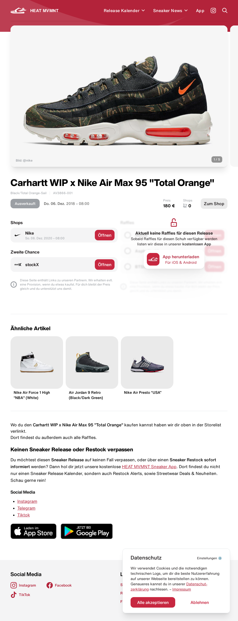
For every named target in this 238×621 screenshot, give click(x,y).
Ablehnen (199, 602)
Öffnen (104, 235)
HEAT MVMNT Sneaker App (149, 466)
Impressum (181, 589)
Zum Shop (214, 203)
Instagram (27, 501)
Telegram (26, 508)
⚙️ (209, 558)
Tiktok (23, 515)
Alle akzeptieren (153, 602)
